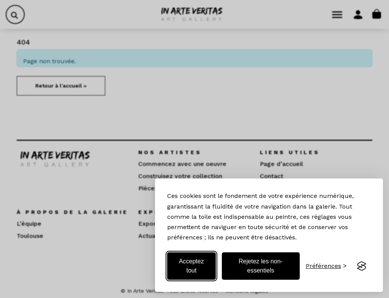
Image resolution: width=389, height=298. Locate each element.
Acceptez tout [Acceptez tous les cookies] (191, 266)
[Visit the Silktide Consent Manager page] (362, 266)
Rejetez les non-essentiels (261, 266)
